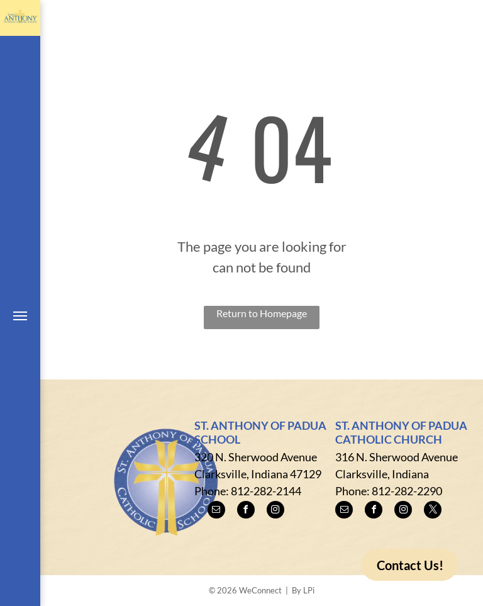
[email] (216, 511)
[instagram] (275, 511)
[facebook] (246, 511)
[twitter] (432, 511)
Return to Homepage (261, 313)
